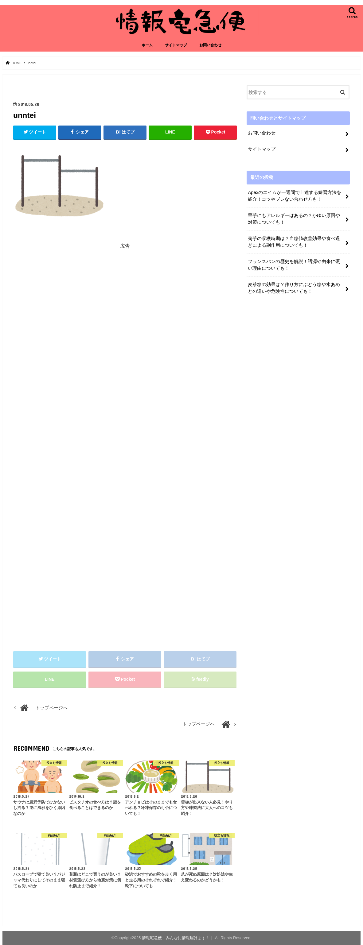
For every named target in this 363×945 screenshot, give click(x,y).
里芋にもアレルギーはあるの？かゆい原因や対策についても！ (294, 219)
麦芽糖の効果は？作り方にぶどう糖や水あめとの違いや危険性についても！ (294, 288)
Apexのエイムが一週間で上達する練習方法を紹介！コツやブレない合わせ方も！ (294, 196)
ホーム (147, 45)
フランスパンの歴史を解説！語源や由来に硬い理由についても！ (294, 265)
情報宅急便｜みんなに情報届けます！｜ (178, 937)
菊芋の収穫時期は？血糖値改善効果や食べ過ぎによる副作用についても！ (294, 242)
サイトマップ (176, 45)
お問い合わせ (210, 45)
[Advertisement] (125, 310)
